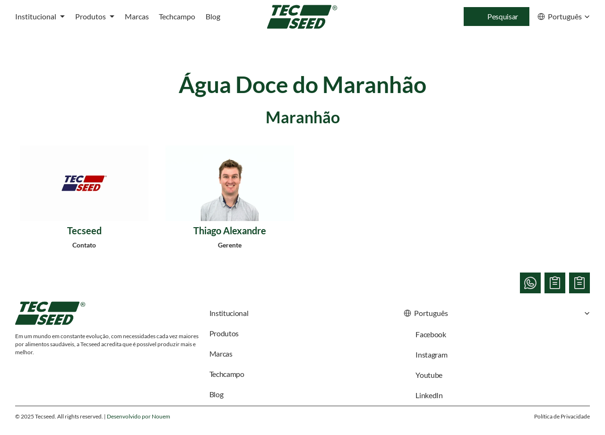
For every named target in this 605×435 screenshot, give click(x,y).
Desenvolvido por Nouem (138, 416)
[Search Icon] (496, 16)
